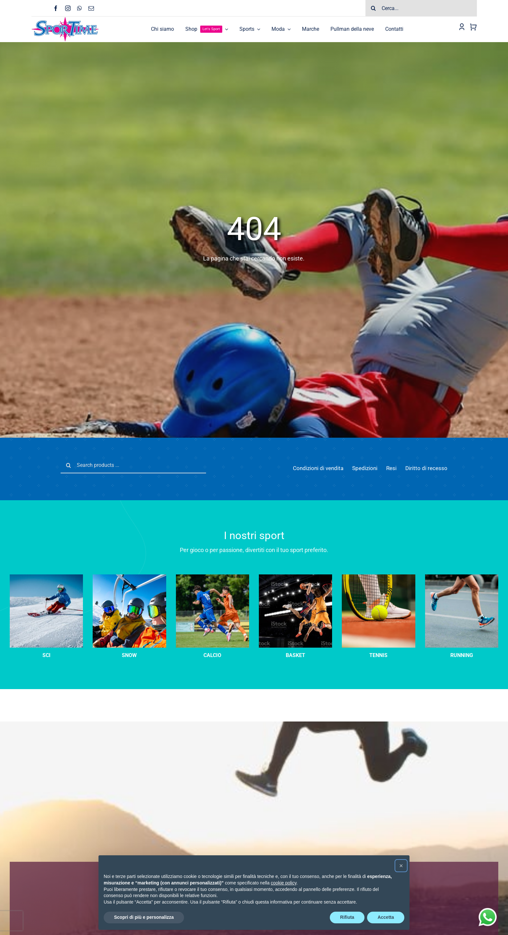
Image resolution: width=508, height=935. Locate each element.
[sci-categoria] (129, 576)
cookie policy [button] (283, 882)
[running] (461, 576)
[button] (401, 865)
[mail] (91, 8)
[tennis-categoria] (378, 576)
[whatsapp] (79, 8)
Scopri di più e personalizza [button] (144, 917)
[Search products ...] (133, 465)
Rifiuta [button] (347, 917)
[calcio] (212, 576)
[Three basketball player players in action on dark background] (295, 576)
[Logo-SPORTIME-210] (65, 19)
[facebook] (56, 8)
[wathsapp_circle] (487, 908)
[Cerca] (373, 8)
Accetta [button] (385, 917)
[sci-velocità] (46, 576)
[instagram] (68, 8)
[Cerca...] (421, 8)
